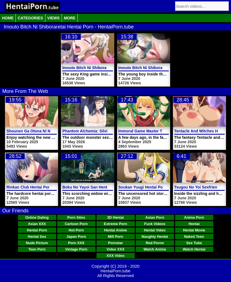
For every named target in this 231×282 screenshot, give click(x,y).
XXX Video (115, 256)
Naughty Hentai (155, 236)
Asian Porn (154, 217)
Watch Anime (155, 249)
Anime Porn (194, 217)
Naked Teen (194, 236)
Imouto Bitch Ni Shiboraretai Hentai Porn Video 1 (107, 68)
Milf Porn (115, 236)
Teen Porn (37, 249)
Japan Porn (76, 236)
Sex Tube (194, 243)
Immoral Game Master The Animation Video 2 (159, 131)
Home (8, 18)
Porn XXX (76, 243)
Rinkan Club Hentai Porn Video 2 (36, 187)
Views (53, 18)
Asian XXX (37, 224)
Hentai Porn (37, 230)
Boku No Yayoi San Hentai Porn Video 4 (98, 187)
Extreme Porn (115, 224)
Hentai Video (155, 230)
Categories (30, 18)
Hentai (194, 224)
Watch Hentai (194, 249)
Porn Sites (76, 217)
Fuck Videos (154, 224)
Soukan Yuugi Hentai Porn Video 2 (149, 187)
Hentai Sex (37, 236)
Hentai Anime (115, 230)
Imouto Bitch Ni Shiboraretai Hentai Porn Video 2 (163, 68)
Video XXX (115, 249)
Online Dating (37, 217)
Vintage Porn (76, 249)
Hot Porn (76, 230)
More (70, 18)
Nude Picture (37, 243)
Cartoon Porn (76, 224)
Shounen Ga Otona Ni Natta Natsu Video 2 (45, 131)
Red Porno (155, 243)
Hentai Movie (194, 230)
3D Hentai (115, 217)
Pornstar (115, 243)
